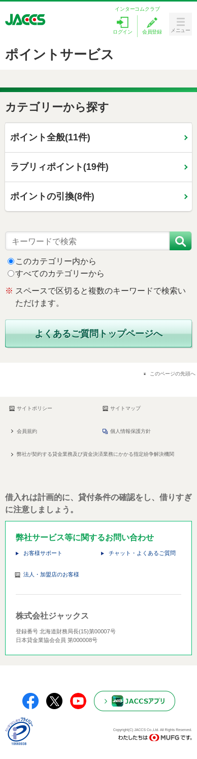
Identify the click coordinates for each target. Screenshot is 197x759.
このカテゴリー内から (55, 261)
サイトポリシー (30, 408)
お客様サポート (42, 553)
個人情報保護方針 (127, 431)
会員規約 (27, 431)
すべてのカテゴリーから (60, 273)
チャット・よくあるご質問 (142, 553)
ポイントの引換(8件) (52, 196)
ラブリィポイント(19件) (59, 167)
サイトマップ (122, 408)
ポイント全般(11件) (50, 137)
